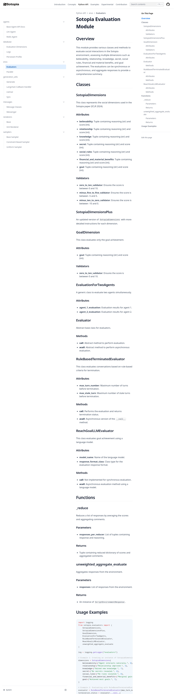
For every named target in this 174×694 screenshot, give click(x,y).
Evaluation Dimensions (17, 38)
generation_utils (16, 68)
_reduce (147, 99)
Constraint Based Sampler (18, 136)
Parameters (151, 103)
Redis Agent (12, 28)
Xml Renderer (13, 121)
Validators (150, 34)
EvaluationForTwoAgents (155, 53)
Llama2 (10, 86)
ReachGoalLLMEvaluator (154, 84)
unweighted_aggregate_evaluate (157, 113)
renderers (16, 111)
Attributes (150, 30)
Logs (9, 43)
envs (16, 53)
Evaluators (11, 58)
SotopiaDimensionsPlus (154, 38)
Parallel (10, 63)
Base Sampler (13, 131)
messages (16, 96)
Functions (145, 96)
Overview (145, 18)
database (16, 33)
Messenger (11, 106)
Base (9, 116)
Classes (144, 22)
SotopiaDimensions (152, 26)
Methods (150, 65)
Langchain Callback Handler (15, 79)
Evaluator (148, 61)
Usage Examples (148, 126)
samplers (16, 126)
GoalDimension (150, 42)
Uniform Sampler (14, 141)
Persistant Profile (14, 48)
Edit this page (146, 137)
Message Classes (14, 101)
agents (16, 13)
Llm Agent (11, 23)
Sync (9, 91)
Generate (11, 73)
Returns (149, 107)
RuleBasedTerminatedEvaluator (157, 71)
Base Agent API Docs (16, 18)
